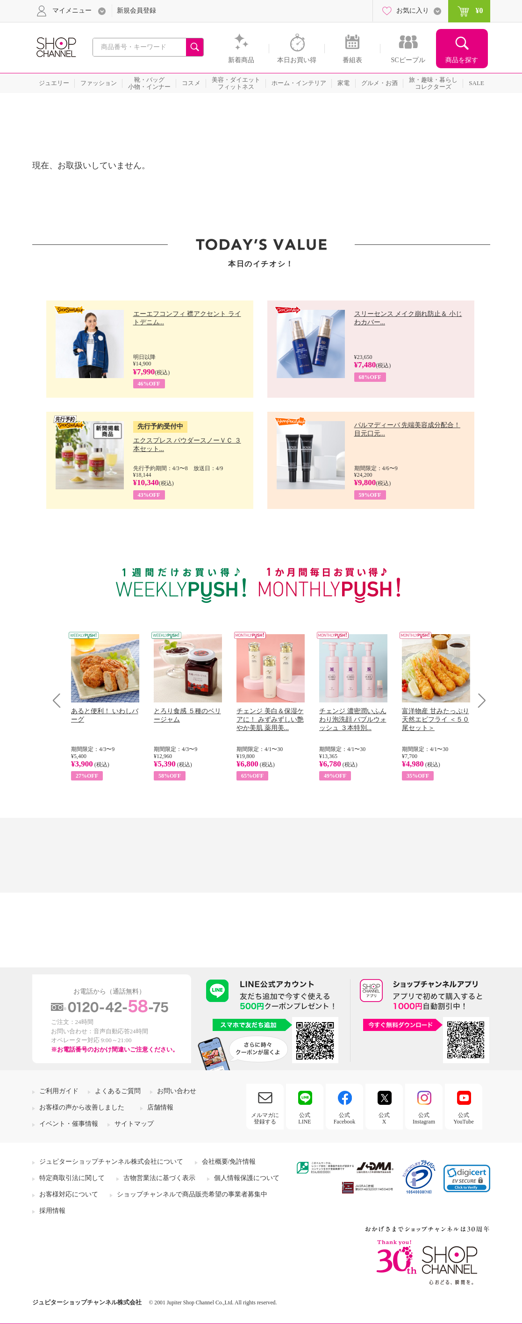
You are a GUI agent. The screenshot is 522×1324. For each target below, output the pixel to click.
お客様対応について (68, 1194)
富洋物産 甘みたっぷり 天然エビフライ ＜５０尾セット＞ (435, 719)
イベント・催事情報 (68, 1123)
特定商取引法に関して (72, 1177)
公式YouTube (463, 1118)
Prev (60, 700)
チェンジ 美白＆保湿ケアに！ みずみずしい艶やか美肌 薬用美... (270, 719)
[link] (466, 1178)
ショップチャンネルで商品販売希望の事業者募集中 (192, 1194)
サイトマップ (134, 1123)
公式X (384, 1118)
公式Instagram (424, 1118)
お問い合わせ (176, 1091)
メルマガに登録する (265, 1118)
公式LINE (304, 1118)
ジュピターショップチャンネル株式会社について (111, 1161)
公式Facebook (345, 1118)
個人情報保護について (246, 1177)
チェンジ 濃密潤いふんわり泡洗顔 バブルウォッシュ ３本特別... (352, 719)
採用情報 (52, 1210)
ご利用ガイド (59, 1091)
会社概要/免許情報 (229, 1161)
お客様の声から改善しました (81, 1107)
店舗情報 (160, 1107)
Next (478, 700)
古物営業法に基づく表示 (159, 1177)
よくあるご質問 (118, 1091)
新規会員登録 (136, 10)
